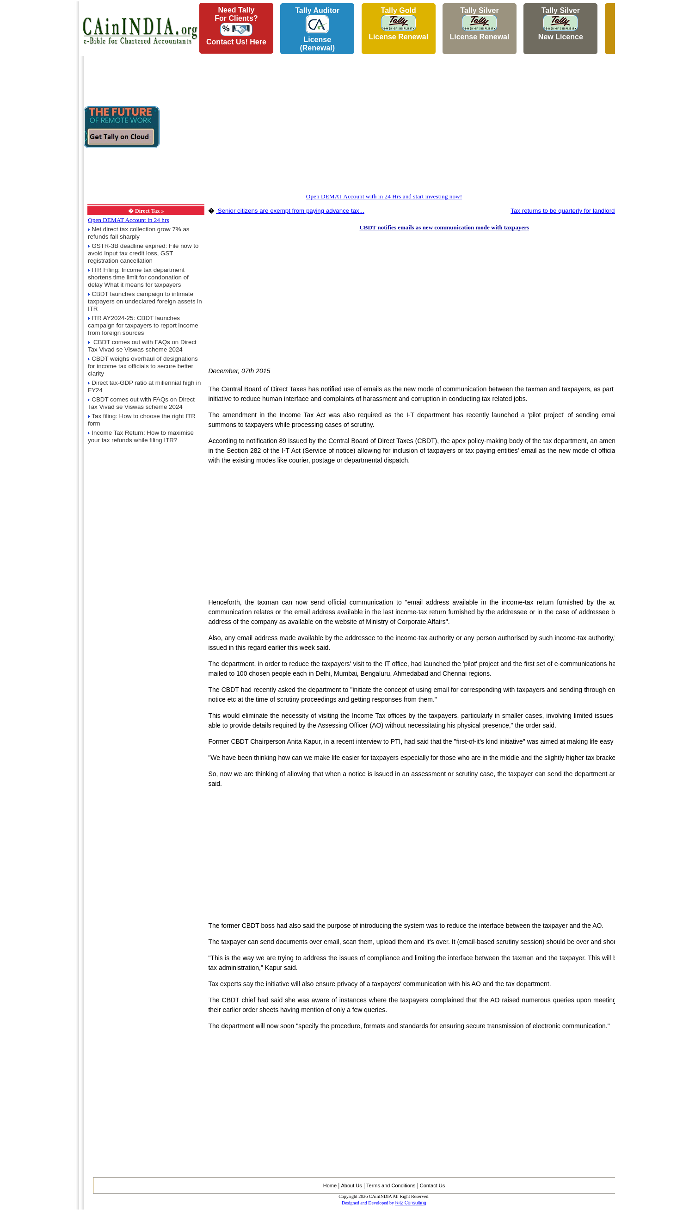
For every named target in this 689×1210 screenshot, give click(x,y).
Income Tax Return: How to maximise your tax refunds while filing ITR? (141, 436)
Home (330, 1185)
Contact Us (432, 1185)
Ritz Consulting (410, 1202)
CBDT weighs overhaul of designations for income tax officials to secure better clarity (143, 366)
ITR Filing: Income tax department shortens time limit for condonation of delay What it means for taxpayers (138, 277)
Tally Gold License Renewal (398, 23)
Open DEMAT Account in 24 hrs (128, 219)
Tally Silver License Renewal (479, 23)
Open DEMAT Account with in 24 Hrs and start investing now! (384, 196)
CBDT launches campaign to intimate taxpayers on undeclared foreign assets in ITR (145, 301)
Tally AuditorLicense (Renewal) (317, 29)
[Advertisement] (37, 139)
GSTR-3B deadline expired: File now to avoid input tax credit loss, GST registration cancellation (143, 253)
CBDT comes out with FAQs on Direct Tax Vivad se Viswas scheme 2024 (142, 346)
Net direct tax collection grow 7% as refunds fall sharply (138, 233)
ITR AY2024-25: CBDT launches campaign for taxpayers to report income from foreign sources (143, 325)
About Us (351, 1185)
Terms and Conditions (390, 1185)
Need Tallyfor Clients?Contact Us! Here (236, 26)
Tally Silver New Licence (560, 23)
